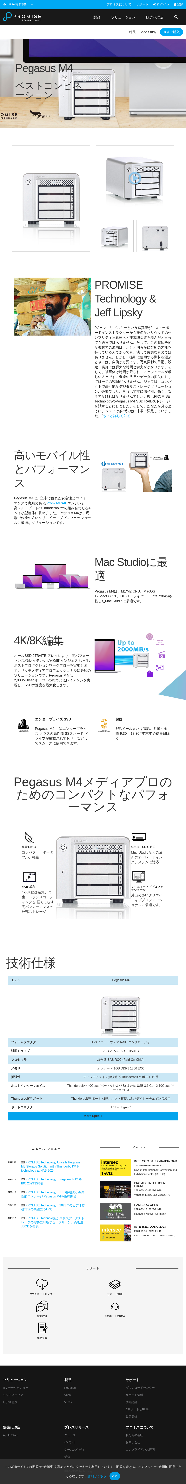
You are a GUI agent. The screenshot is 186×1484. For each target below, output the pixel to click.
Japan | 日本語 (14, 4)
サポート (142, 4)
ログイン (161, 4)
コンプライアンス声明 (140, 1428)
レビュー (70, 1442)
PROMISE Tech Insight (79, 1449)
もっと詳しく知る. (117, 416)
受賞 (67, 1435)
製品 (96, 17)
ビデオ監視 (10, 1380)
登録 (178, 4)
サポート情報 (134, 1373)
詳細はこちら (97, 1476)
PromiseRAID (57, 504)
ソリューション (123, 17)
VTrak (68, 1380)
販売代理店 (155, 17)
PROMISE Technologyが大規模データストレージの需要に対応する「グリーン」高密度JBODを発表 (52, 1222)
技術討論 (131, 1380)
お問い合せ (133, 1420)
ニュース (70, 1413)
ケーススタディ (74, 1428)
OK (115, 1476)
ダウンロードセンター (140, 1365)
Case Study (142, 32)
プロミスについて (119, 4)
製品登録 (131, 1394)
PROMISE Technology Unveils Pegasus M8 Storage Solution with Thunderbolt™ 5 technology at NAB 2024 (50, 1167)
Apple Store (10, 1413)
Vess (67, 1373)
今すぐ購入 (169, 32)
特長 (124, 32)
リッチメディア (13, 1373)
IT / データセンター (15, 1365)
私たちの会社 (134, 1413)
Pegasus (70, 1365)
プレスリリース (76, 1406)
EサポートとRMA (137, 1387)
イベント (70, 1420)
